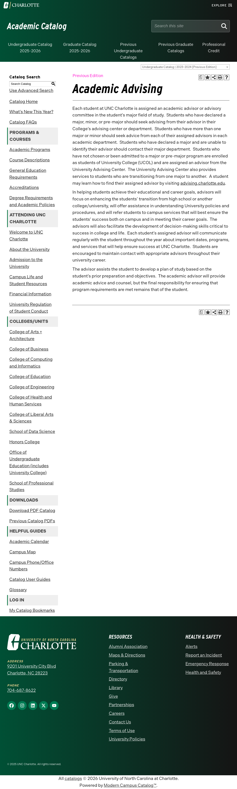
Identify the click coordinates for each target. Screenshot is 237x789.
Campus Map (22, 551)
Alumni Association (128, 646)
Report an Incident (203, 655)
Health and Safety (203, 672)
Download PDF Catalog (32, 510)
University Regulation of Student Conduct (30, 308)
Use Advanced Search (31, 90)
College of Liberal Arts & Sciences (31, 418)
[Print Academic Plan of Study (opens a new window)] (201, 77)
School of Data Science (32, 431)
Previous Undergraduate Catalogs (128, 51)
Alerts (191, 646)
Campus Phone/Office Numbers (31, 566)
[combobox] (185, 67)
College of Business (28, 349)
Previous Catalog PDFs (32, 520)
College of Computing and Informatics (31, 363)
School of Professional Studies (31, 486)
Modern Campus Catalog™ (130, 785)
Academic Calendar (29, 541)
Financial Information (30, 294)
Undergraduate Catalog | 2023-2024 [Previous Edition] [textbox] (179, 67)
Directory (118, 679)
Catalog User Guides (29, 579)
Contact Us (120, 722)
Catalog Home (23, 101)
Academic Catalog (37, 26)
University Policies (127, 739)
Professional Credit (213, 47)
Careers (117, 713)
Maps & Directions (127, 655)
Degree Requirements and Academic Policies (32, 201)
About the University (29, 249)
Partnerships (121, 704)
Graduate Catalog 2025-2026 (79, 47)
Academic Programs (29, 149)
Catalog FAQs (23, 122)
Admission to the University (26, 263)
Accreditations (24, 187)
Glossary (18, 589)
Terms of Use (122, 730)
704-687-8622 (21, 690)
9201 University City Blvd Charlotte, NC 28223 (31, 670)
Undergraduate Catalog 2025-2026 (30, 47)
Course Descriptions (29, 160)
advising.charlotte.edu (202, 183)
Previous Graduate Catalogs (175, 47)
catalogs (73, 778)
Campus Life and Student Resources (28, 280)
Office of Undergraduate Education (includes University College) (29, 462)
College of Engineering (31, 387)
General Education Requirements (27, 174)
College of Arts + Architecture (25, 335)
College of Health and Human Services (30, 401)
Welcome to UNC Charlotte (26, 236)
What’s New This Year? (31, 111)
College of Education (30, 376)
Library (116, 687)
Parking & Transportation (123, 667)
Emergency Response (207, 663)
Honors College (24, 441)
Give (113, 696)
